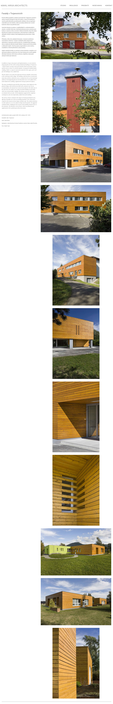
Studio (63, 5)
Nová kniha (97, 5)
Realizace (73, 5)
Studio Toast (7, 126)
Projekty (85, 5)
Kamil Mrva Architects (14, 5)
